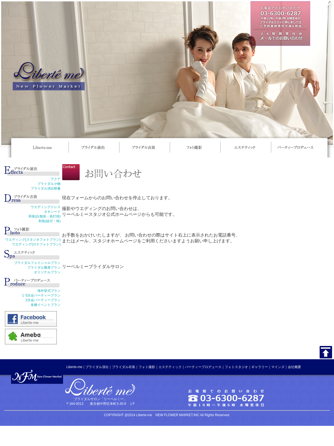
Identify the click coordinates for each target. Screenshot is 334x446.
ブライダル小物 (49, 184)
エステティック (170, 367)
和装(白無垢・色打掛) (44, 216)
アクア (56, 179)
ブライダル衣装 (123, 367)
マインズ (278, 367)
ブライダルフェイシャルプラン (37, 263)
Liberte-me (74, 367)
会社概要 (294, 367)
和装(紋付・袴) (49, 221)
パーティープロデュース (203, 367)
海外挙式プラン (49, 291)
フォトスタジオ (236, 367)
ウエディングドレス (46, 207)
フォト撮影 (147, 367)
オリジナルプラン (47, 272)
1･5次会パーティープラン (41, 295)
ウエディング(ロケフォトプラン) (36, 244)
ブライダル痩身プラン (44, 267)
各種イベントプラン (46, 305)
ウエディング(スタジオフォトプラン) (33, 240)
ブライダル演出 (97, 367)
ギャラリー (259, 367)
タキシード (52, 212)
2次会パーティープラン (43, 300)
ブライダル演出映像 (46, 188)
